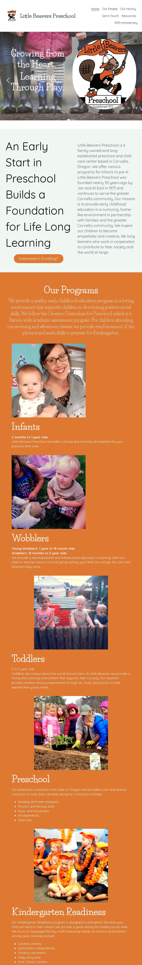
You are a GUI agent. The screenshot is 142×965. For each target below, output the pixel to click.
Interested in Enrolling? (42, 243)
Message (14, 835)
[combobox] (28, 812)
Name (12, 793)
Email (12, 804)
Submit (33, 876)
